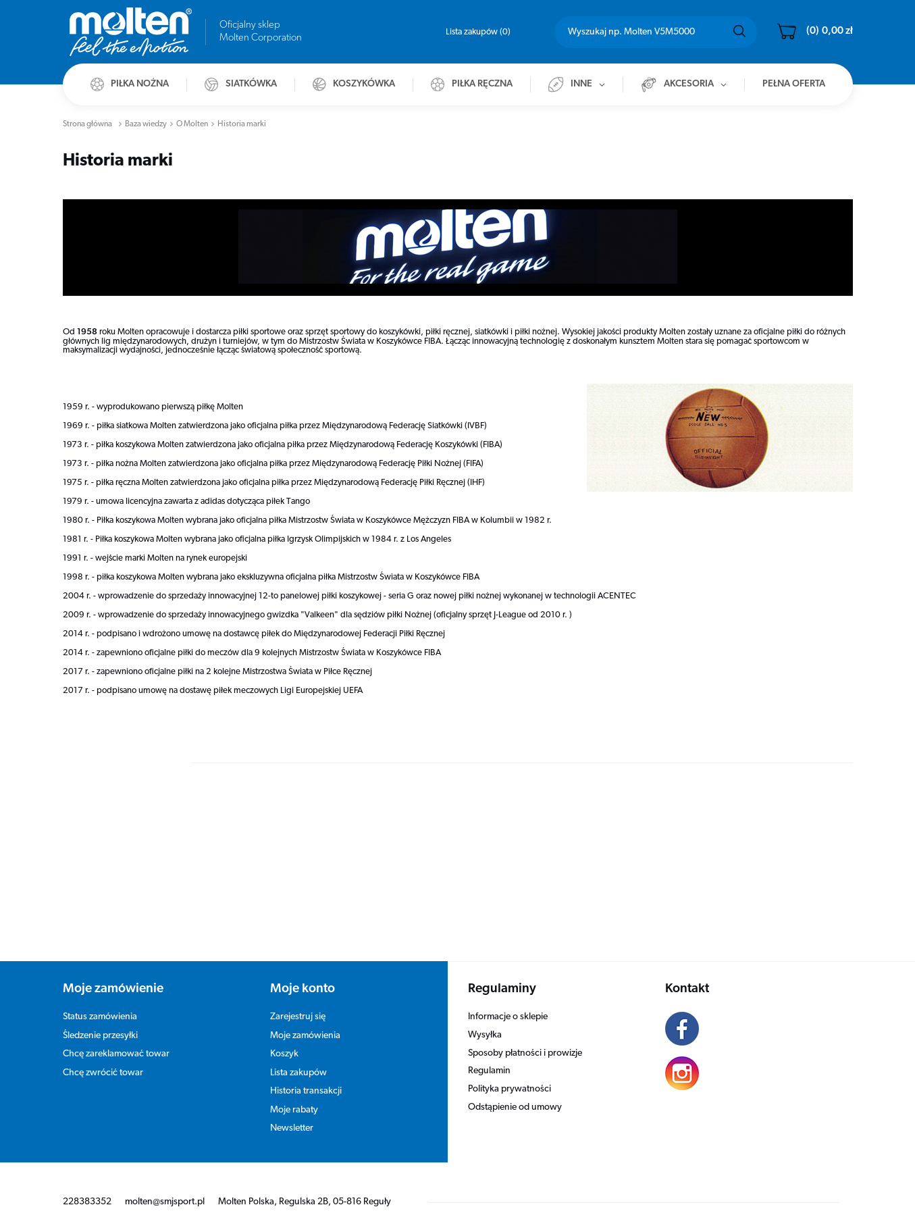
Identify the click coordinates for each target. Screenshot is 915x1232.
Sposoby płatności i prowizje (525, 1053)
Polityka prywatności (509, 1089)
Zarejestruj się (297, 1017)
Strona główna (87, 124)
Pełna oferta (793, 84)
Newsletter (291, 1128)
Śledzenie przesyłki (100, 1036)
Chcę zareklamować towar (116, 1054)
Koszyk (284, 1054)
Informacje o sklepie (508, 1017)
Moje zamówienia (305, 1036)
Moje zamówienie (113, 989)
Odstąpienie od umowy (515, 1107)
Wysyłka (485, 1035)
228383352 (87, 1202)
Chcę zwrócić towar (103, 1073)
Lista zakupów (478, 32)
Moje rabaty (294, 1110)
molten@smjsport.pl (165, 1202)
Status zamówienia (100, 1017)
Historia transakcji (306, 1091)
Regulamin (489, 1071)
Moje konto (302, 989)
